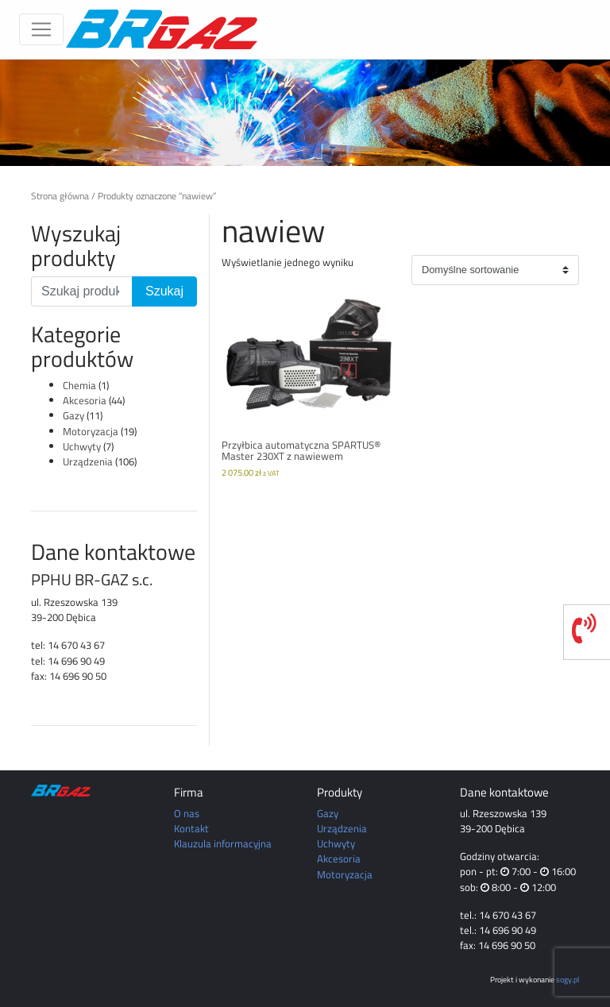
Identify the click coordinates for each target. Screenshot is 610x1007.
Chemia (79, 385)
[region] (305, 113)
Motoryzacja (90, 431)
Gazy (73, 415)
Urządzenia (88, 461)
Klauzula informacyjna (223, 843)
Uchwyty (82, 446)
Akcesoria (84, 400)
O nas (186, 813)
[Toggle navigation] (41, 29)
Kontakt (191, 828)
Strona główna (60, 196)
